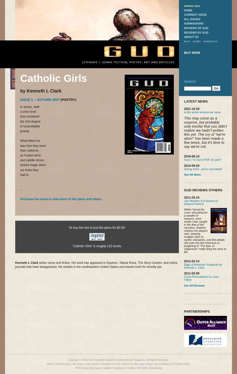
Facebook (118, 368)
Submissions (92, 364)
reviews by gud (196, 32)
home (188, 10)
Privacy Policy (182, 364)
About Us (127, 364)
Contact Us (166, 364)
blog (187, 41)
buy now (192, 53)
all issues (192, 19)
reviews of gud (196, 28)
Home (50, 364)
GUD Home (134, 51)
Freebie (130, 368)
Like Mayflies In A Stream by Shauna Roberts (201, 202)
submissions (193, 23)
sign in (213, 41)
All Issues (78, 364)
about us (191, 36)
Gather (107, 368)
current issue (195, 14)
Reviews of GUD (111, 364)
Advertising (155, 368)
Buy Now (140, 364)
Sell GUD (142, 368)
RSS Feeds (81, 368)
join (205, 41)
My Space (95, 368)
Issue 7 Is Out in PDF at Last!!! (202, 159)
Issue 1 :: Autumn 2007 (40, 100)
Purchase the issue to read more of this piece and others (61, 199)
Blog (149, 364)
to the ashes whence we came (202, 112)
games (197, 41)
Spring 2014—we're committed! (203, 169)
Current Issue (63, 364)
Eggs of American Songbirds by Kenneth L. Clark (203, 266)
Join (156, 364)
